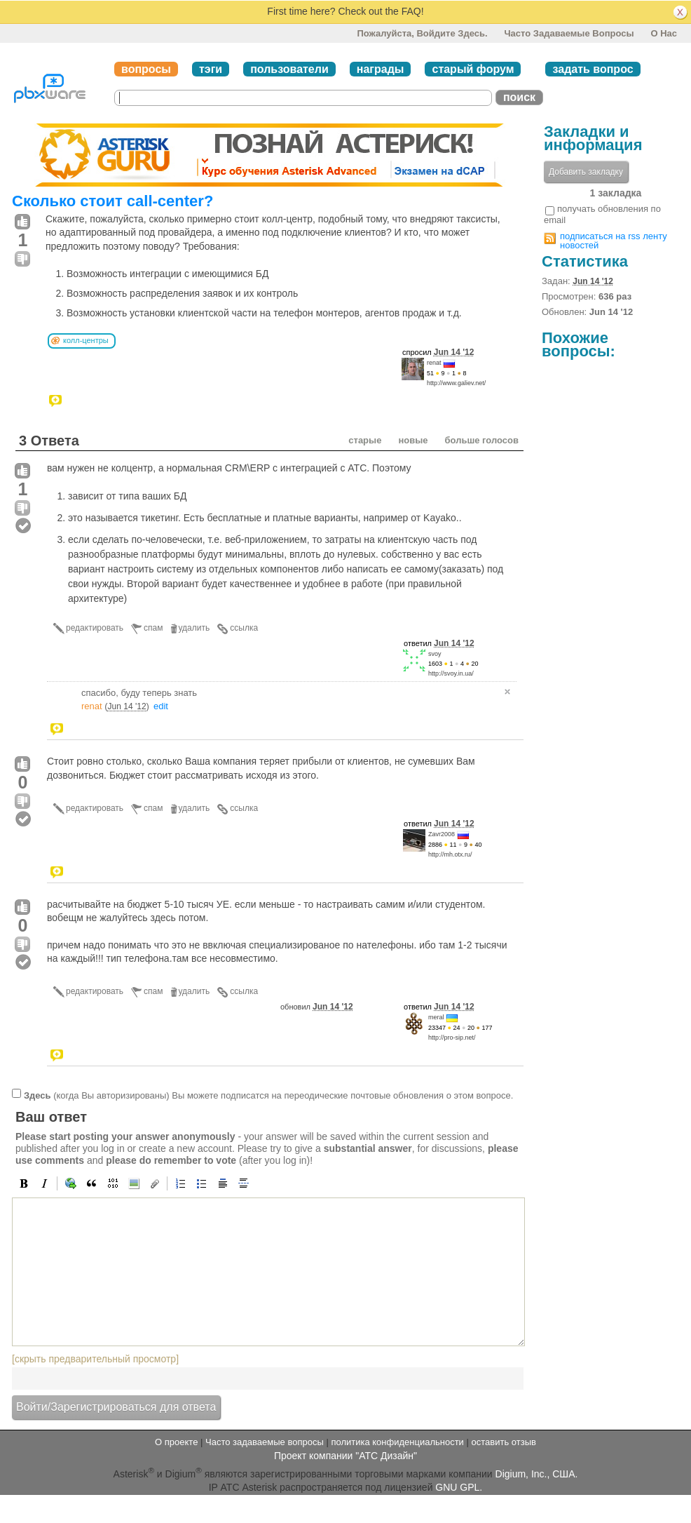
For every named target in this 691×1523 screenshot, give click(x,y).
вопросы (146, 69)
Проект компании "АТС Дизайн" (345, 1455)
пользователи (289, 69)
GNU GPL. (458, 1487)
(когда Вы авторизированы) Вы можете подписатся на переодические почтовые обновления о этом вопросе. (268, 1094)
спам (153, 628)
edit (160, 706)
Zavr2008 (441, 834)
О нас (663, 33)
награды (380, 69)
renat (434, 362)
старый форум (473, 69)
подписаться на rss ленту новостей (613, 240)
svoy (435, 653)
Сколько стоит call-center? (112, 201)
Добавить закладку (586, 172)
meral (436, 1017)
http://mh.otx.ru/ (450, 854)
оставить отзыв (504, 1442)
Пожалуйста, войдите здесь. (422, 33)
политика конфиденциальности (397, 1442)
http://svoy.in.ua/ (451, 673)
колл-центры (86, 340)
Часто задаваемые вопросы (569, 33)
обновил (316, 1006)
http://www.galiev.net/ (456, 383)
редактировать (94, 628)
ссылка (244, 628)
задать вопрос (592, 69)
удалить (194, 628)
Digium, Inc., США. (536, 1473)
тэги (210, 69)
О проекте (176, 1442)
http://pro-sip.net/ (452, 1037)
